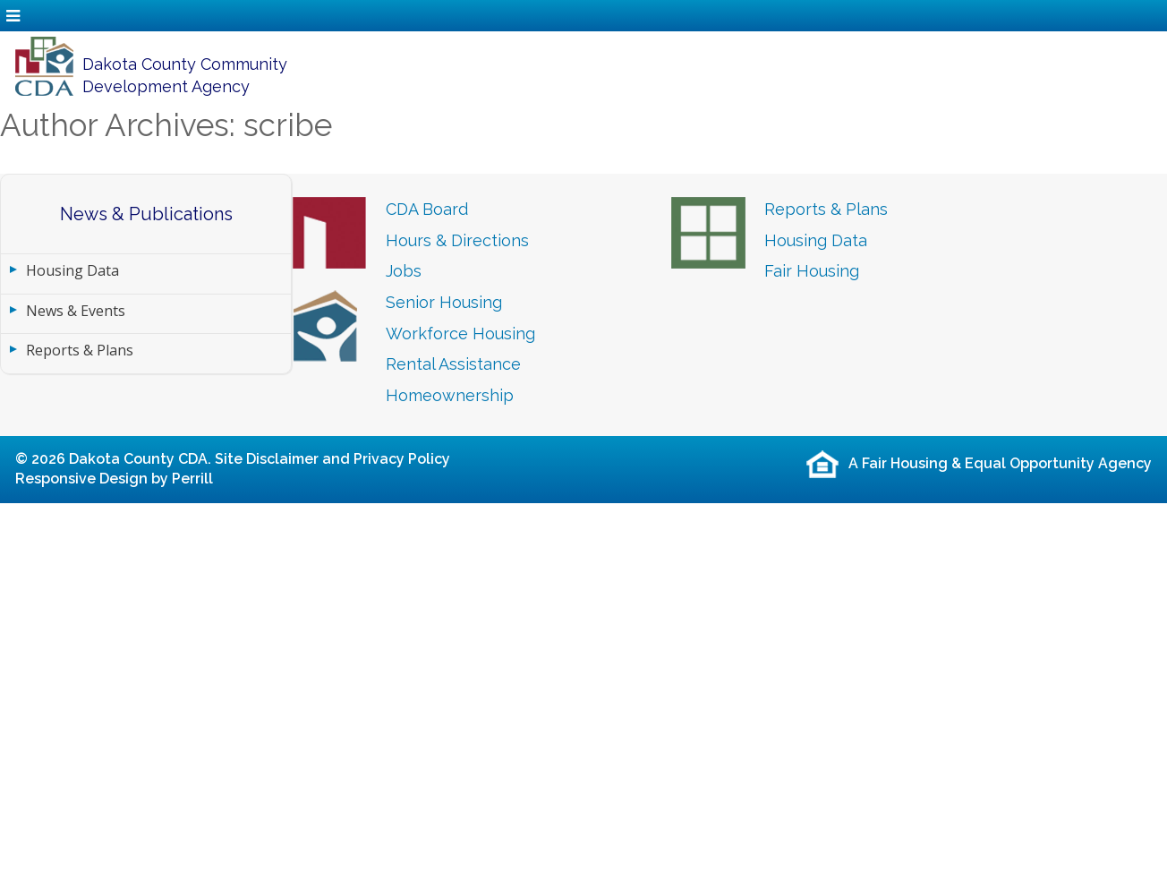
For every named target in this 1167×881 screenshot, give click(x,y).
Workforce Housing (460, 333)
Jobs (404, 270)
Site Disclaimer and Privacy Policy (332, 458)
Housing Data (72, 270)
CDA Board (427, 209)
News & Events (75, 311)
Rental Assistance (453, 364)
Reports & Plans (79, 350)
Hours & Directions (457, 240)
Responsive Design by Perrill (114, 478)
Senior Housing (444, 302)
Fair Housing (811, 270)
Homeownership (450, 395)
